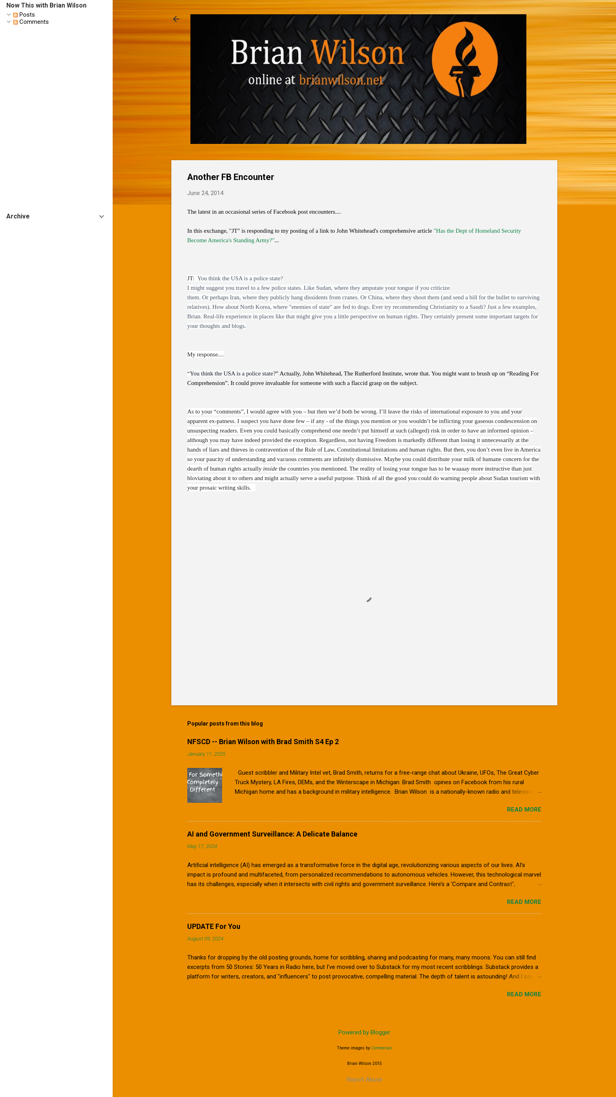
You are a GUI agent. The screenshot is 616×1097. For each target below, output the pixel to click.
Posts (24, 14)
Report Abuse (364, 1079)
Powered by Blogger (364, 1032)
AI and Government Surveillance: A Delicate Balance (272, 834)
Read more (524, 809)
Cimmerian (381, 1048)
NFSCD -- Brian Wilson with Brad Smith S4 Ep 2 (263, 741)
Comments (31, 21)
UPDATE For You (213, 926)
